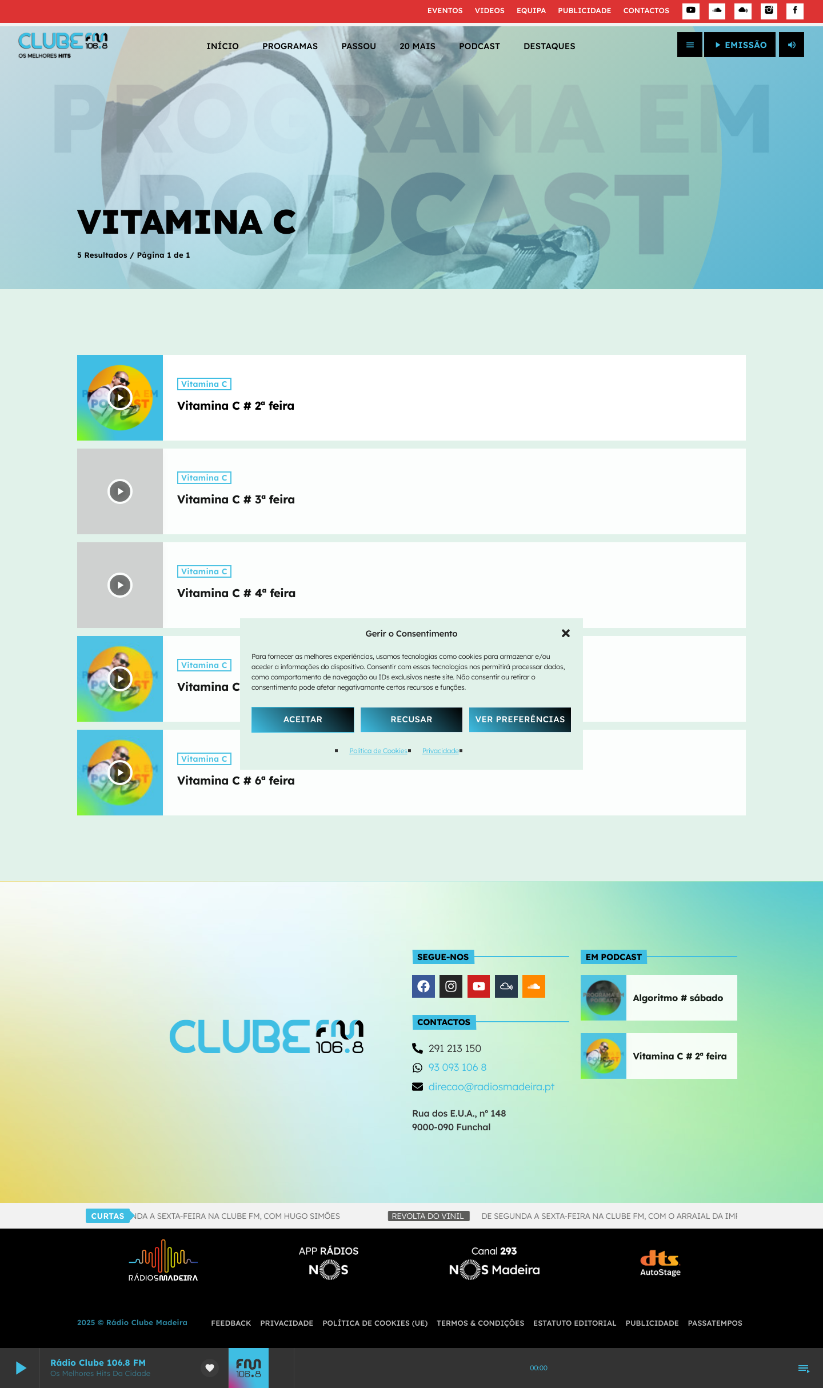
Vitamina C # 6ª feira (236, 780)
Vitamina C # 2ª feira (235, 405)
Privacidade (440, 750)
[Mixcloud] (743, 11)
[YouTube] (691, 11)
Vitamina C (204, 384)
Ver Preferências (520, 719)
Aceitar (303, 719)
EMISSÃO (740, 44)
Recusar (411, 719)
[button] (566, 633)
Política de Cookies (378, 750)
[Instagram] (769, 11)
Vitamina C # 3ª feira (236, 499)
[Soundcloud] (717, 11)
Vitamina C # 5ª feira (236, 686)
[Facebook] (795, 11)
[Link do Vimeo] (63, 44)
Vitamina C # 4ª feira (236, 593)
